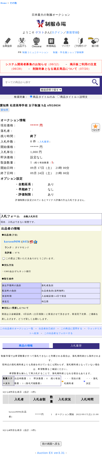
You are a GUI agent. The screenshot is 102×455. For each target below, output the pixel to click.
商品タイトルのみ (42, 97)
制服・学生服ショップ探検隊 (68, 52)
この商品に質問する (71, 328)
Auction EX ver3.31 (51, 452)
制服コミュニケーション (35, 52)
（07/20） (62, 68)
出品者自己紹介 (47, 328)
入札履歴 (44, 142)
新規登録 (72, 32)
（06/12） (33, 64)
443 (25, 241)
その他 (13, 3)
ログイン (57, 32)
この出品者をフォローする (58, 333)
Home (4, 3)
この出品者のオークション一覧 (16, 328)
